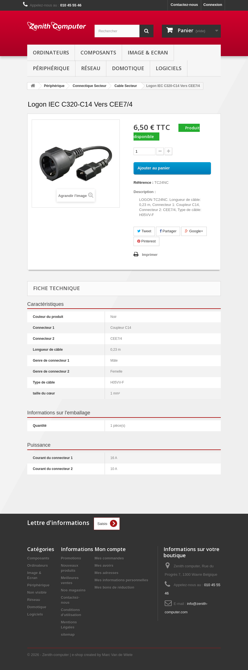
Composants (98, 52)
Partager (168, 231)
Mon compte (110, 549)
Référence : (143, 182)
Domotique (128, 68)
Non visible (37, 592)
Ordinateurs (51, 52)
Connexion (212, 5)
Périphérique (51, 68)
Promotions (71, 558)
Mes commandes (109, 558)
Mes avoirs (104, 565)
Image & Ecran (148, 52)
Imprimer (150, 255)
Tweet (144, 231)
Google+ (194, 231)
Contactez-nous (184, 5)
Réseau (90, 68)
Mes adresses (106, 573)
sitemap (68, 634)
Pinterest (146, 241)
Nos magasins (73, 590)
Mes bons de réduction (114, 587)
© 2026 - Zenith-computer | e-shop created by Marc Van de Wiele (79, 655)
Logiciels (169, 68)
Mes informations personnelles (121, 580)
